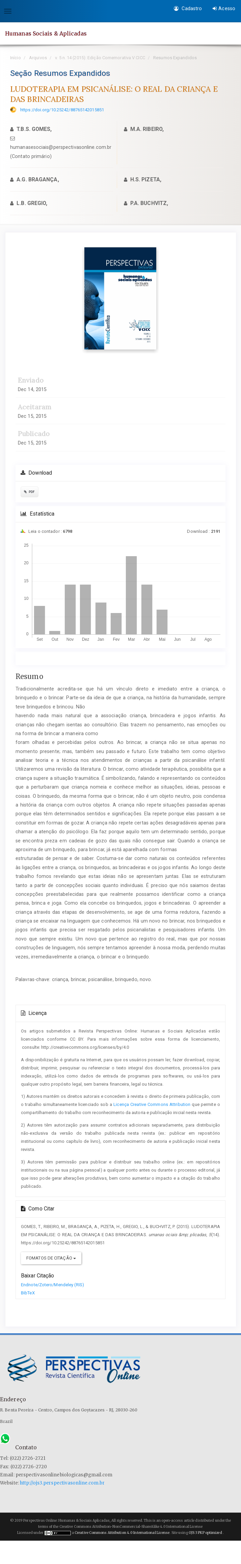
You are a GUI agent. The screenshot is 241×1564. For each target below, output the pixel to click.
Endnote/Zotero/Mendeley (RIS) (52, 1284)
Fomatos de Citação (51, 1258)
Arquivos (38, 57)
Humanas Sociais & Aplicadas (46, 33)
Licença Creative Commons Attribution (151, 1104)
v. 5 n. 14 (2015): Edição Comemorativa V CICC (100, 57)
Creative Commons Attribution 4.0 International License (122, 1533)
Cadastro (188, 8)
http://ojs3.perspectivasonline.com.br (62, 1483)
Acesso (224, 8)
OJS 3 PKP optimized (205, 1533)
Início (15, 57)
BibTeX (28, 1292)
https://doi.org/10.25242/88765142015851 (62, 109)
